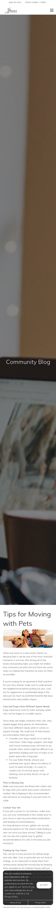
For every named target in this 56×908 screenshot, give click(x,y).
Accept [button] (44, 885)
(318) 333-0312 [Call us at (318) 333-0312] (15, 2)
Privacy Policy (40, 902)
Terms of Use (15, 902)
